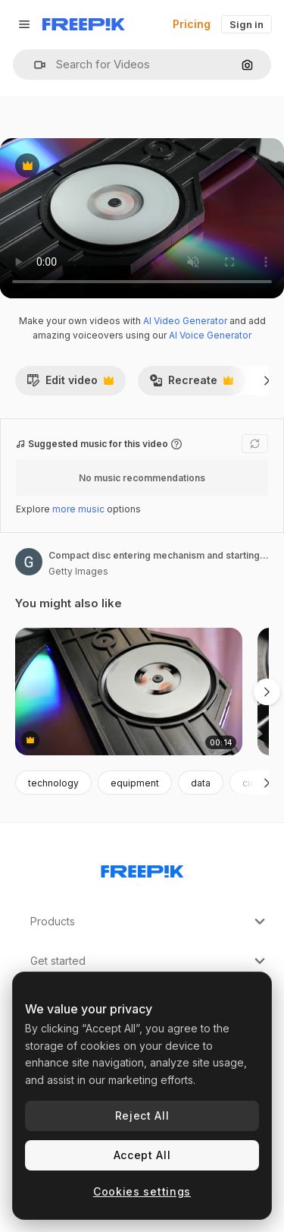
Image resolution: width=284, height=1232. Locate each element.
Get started (149, 961)
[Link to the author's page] (28, 561)
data (201, 783)
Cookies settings (142, 1191)
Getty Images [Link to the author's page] (78, 571)
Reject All (142, 1115)
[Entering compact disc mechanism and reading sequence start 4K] (128, 692)
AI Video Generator (185, 320)
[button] (34, 65)
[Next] (267, 380)
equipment (135, 783)
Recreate (191, 384)
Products (149, 921)
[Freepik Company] (142, 868)
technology (53, 783)
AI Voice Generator (210, 335)
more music (78, 509)
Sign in (246, 24)
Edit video (70, 384)
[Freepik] (83, 24)
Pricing (192, 23)
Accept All (142, 1155)
